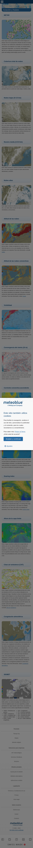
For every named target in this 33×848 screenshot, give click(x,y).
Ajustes (8, 446)
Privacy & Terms (20, 431)
